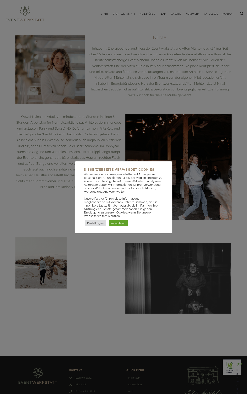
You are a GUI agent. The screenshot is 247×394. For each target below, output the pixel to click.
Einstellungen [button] (95, 223)
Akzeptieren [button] (118, 223)
